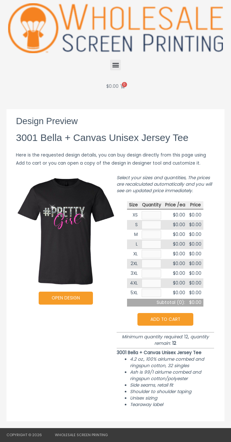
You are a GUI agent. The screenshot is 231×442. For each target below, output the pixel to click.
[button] (115, 65)
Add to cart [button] (165, 319)
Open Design (66, 298)
